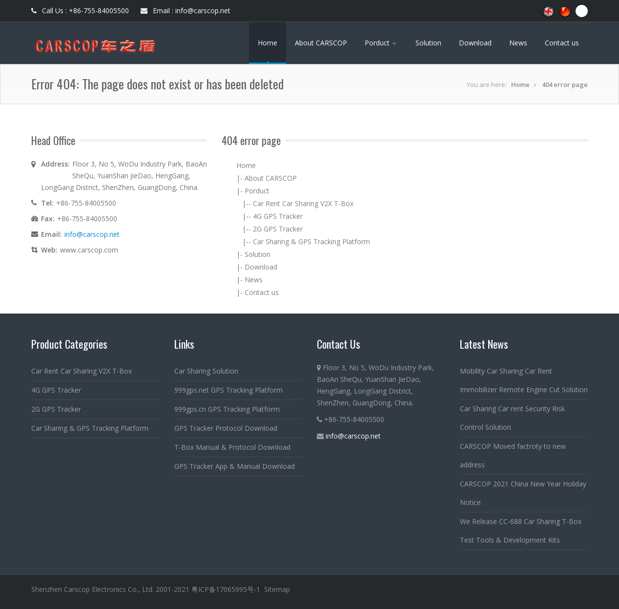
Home (267, 42)
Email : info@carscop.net (185, 10)
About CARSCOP (321, 42)
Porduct (381, 42)
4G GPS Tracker (278, 216)
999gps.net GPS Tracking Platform (228, 390)
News (518, 42)
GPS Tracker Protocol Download (225, 428)
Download (475, 42)
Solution (428, 42)
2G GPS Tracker (278, 228)
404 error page (565, 84)
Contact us (562, 42)
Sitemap (277, 589)
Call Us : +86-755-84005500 (80, 10)
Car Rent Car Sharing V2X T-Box (303, 203)
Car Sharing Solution (206, 371)
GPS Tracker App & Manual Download (234, 466)
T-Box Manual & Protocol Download (232, 447)
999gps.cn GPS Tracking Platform (227, 409)
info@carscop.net (92, 234)
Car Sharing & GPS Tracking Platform (311, 241)
